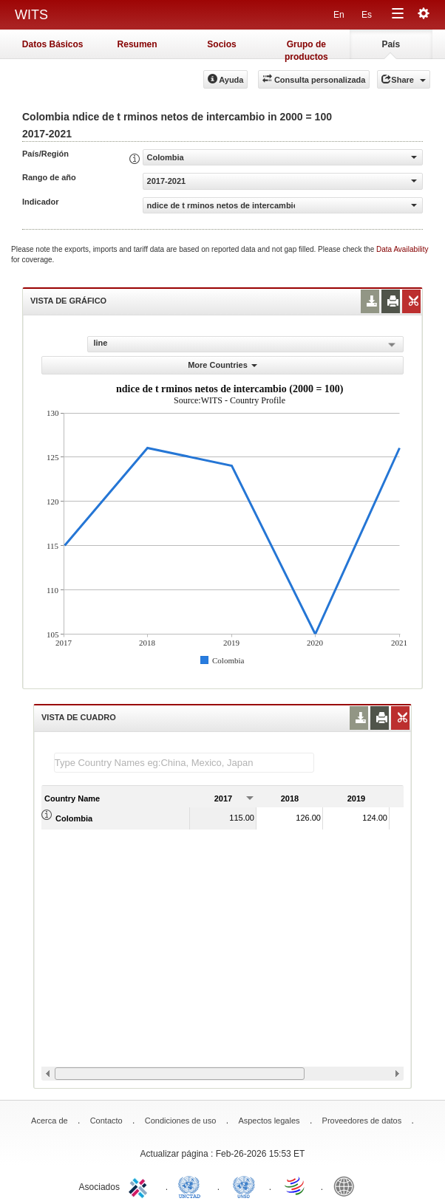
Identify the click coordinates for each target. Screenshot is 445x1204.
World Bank (347, 1185)
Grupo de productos (306, 49)
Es (366, 15)
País (390, 44)
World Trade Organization (295, 1185)
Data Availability (402, 249)
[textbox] (184, 763)
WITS (31, 14)
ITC (140, 1185)
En (338, 15)
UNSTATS (244, 1185)
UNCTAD (192, 1185)
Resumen (137, 44)
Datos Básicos (53, 44)
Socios (221, 44)
